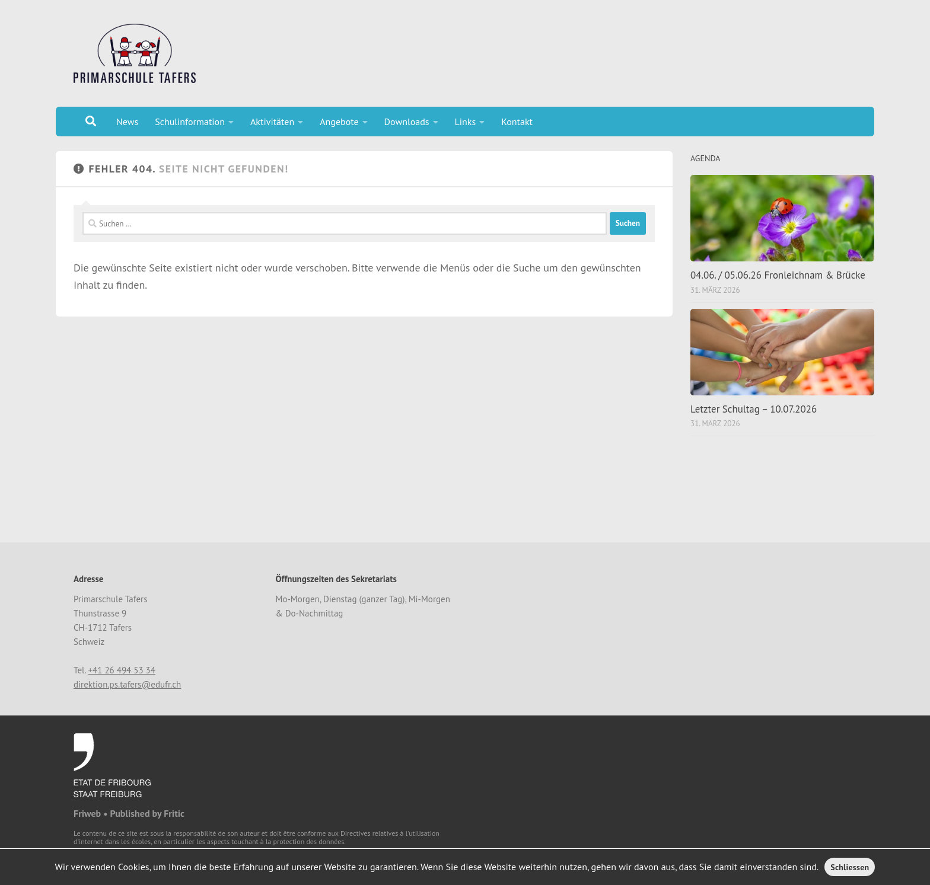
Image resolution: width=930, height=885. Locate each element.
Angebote (339, 121)
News (127, 121)
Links (465, 121)
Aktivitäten (272, 121)
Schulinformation (190, 121)
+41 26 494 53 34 (121, 670)
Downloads (406, 121)
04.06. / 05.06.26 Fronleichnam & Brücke (777, 275)
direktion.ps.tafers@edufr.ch (127, 684)
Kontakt (517, 121)
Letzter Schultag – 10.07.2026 (753, 409)
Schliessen (849, 867)
